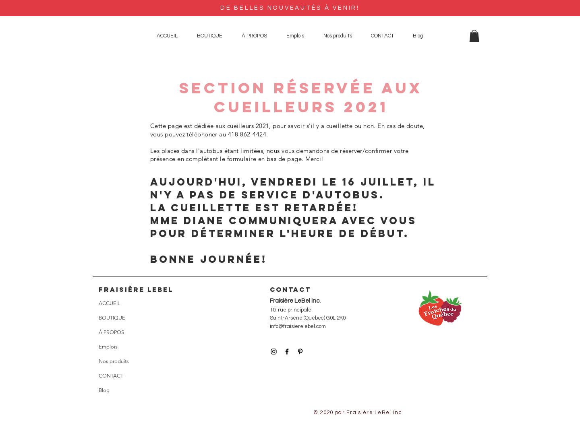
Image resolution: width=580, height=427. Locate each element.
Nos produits (114, 361)
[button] (474, 36)
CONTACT (111, 376)
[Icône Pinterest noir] (300, 351)
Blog (104, 390)
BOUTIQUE (112, 318)
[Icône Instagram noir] (274, 351)
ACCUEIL (109, 303)
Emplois (108, 347)
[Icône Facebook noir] (287, 351)
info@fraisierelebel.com (298, 326)
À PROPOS (111, 332)
